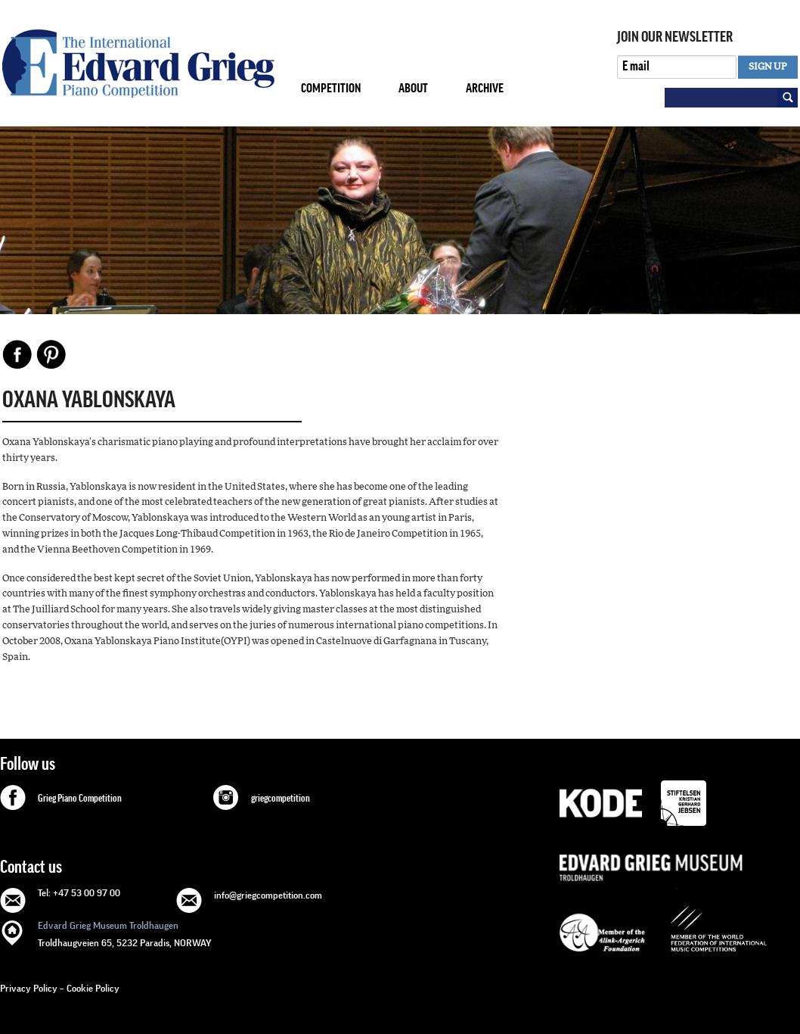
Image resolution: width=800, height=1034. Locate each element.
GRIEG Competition (138, 63)
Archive (485, 88)
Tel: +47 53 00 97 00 (79, 893)
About (413, 88)
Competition (331, 88)
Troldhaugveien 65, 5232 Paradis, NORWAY (125, 933)
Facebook (17, 354)
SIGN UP (768, 67)
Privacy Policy (28, 988)
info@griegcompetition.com (268, 895)
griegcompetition (280, 798)
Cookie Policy (93, 988)
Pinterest (51, 354)
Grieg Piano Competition (80, 798)
